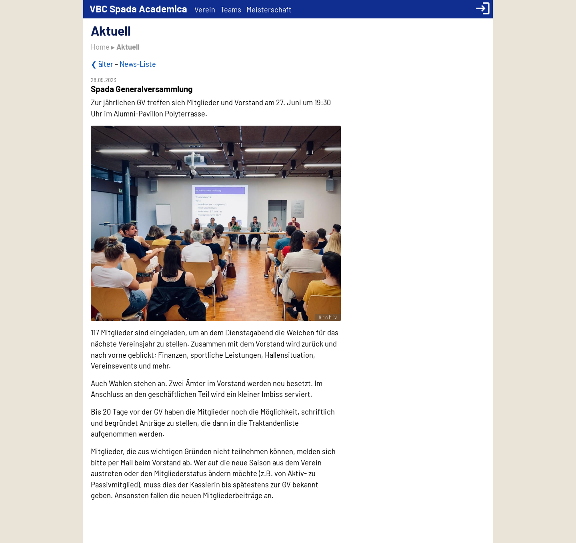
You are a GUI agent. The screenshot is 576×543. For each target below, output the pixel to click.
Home (100, 46)
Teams (230, 9)
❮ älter (102, 64)
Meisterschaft (269, 9)
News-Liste (138, 64)
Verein (204, 9)
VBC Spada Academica (138, 8)
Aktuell (127, 46)
